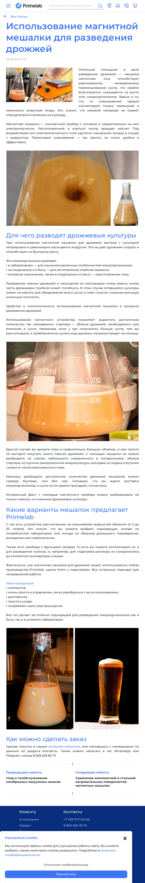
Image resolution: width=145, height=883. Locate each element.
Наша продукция (19, 583)
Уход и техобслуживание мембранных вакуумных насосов (33, 780)
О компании (29, 819)
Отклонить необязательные (66, 865)
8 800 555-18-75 (75, 825)
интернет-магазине (64, 746)
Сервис (25, 825)
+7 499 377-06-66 (76, 819)
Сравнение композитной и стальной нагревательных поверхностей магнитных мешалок (106, 781)
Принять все (66, 874)
